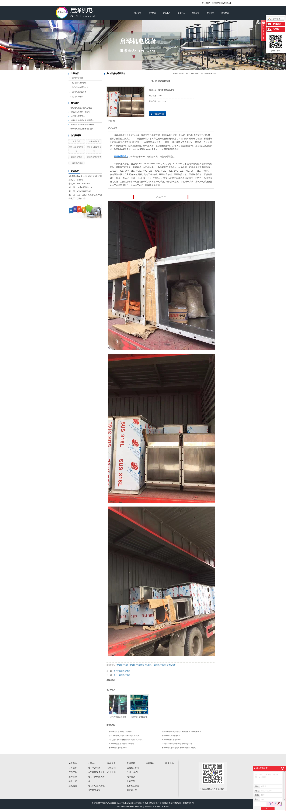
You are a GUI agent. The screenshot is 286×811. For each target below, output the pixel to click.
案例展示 (195, 13)
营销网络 (210, 13)
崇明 (141, 810)
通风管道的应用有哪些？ (171, 740)
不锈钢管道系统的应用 (118, 748)
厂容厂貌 (73, 772)
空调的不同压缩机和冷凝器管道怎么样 (177, 744)
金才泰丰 (165, 806)
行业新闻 (111, 772)
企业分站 (206, 3)
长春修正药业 (133, 786)
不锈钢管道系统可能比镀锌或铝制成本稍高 (179, 748)
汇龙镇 (150, 810)
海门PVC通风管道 (79, 92)
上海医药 (131, 781)
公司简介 (73, 768)
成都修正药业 (133, 768)
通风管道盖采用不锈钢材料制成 (121, 744)
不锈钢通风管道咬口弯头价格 (140, 665)
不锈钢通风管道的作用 (171, 736)
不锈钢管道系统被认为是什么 (120, 732)
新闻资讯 (111, 763)
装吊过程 (73, 781)
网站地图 (216, 3)
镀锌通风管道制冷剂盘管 (80, 112)
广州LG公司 (132, 772)
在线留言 (277, 24)
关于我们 (152, 13)
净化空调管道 (94, 141)
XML (229, 3)
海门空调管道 (77, 78)
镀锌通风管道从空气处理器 (81, 108)
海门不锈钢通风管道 (80, 87)
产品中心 (166, 13)
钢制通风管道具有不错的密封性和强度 (124, 736)
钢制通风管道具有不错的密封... (82, 129)
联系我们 (225, 13)
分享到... (277, 29)
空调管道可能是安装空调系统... (82, 120)
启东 (145, 810)
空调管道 (76, 141)
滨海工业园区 (162, 810)
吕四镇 (171, 810)
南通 (137, 810)
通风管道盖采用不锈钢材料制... (82, 124)
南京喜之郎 (132, 790)
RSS (223, 3)
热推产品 (111, 810)
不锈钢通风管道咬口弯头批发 (163, 665)
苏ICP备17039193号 (125, 806)
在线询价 (157, 113)
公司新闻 (111, 768)
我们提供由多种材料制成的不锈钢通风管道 (126, 740)
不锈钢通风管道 (76, 163)
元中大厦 (131, 777)
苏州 (176, 810)
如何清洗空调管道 (77, 116)
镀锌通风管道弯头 (94, 157)
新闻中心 (181, 13)
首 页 (188, 73)
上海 (133, 810)
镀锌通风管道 (76, 157)
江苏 (129, 810)
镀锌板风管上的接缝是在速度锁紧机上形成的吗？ (181, 732)
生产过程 (73, 777)
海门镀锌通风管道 (79, 83)
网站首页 (137, 13)
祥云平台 (148, 806)
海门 (155, 810)
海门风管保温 (77, 97)
